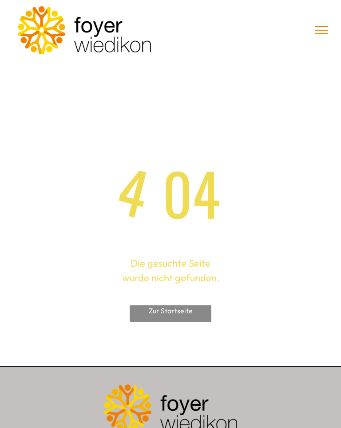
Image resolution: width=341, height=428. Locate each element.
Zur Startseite (171, 310)
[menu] (321, 30)
